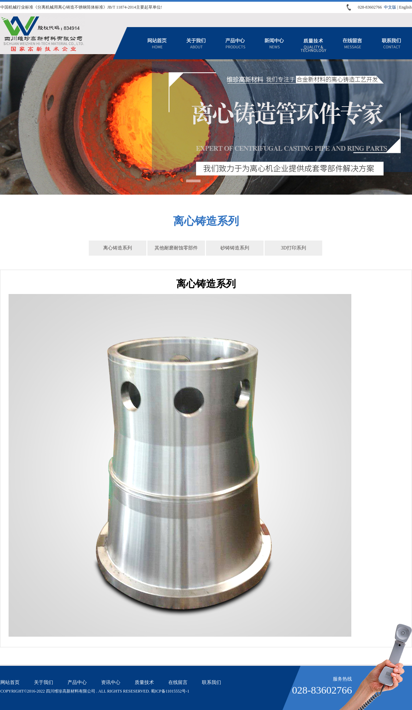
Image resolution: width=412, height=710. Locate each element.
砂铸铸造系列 (234, 247)
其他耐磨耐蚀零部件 (176, 247)
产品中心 (235, 43)
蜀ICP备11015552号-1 (170, 691)
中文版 (390, 7)
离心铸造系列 (117, 247)
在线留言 (352, 43)
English (405, 7)
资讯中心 (274, 43)
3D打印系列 (293, 247)
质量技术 (313, 43)
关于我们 (196, 43)
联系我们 (391, 43)
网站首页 (157, 43)
